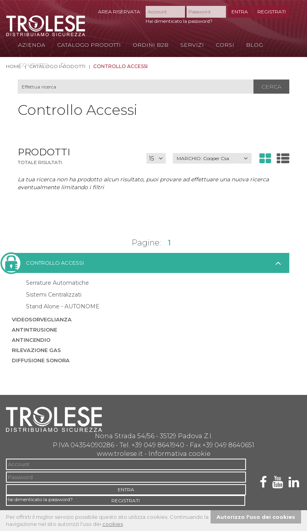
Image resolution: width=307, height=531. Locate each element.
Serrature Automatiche (57, 282)
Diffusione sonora (41, 360)
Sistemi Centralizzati (53, 294)
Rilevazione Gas (36, 350)
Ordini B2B (150, 44)
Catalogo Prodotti (89, 44)
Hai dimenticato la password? (179, 21)
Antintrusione (34, 329)
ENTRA (239, 12)
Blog (254, 44)
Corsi (225, 44)
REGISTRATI (271, 12)
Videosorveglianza (42, 319)
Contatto (33, 64)
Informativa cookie (179, 453)
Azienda (31, 44)
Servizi (192, 44)
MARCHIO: (203, 158)
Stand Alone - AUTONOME (63, 306)
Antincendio (31, 340)
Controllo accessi (48, 263)
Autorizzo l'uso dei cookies (255, 517)
